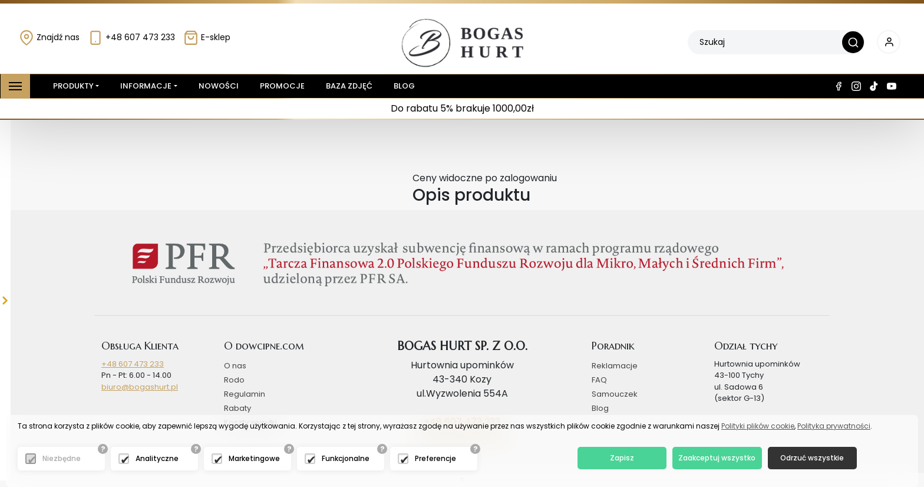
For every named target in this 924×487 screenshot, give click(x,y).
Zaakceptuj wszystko (716, 458)
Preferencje (435, 458)
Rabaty (237, 408)
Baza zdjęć (349, 85)
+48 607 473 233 (131, 37)
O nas (235, 365)
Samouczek (615, 394)
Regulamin (244, 394)
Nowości (219, 85)
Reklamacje (615, 365)
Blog (404, 85)
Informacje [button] (145, 85)
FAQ (599, 379)
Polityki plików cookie (757, 426)
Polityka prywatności (833, 426)
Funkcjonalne (345, 458)
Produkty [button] (71, 86)
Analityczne (157, 458)
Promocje (282, 85)
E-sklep (206, 37)
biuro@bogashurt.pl (139, 387)
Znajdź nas (49, 37)
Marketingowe (254, 458)
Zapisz (622, 458)
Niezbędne (61, 458)
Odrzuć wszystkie (812, 458)
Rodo (234, 379)
